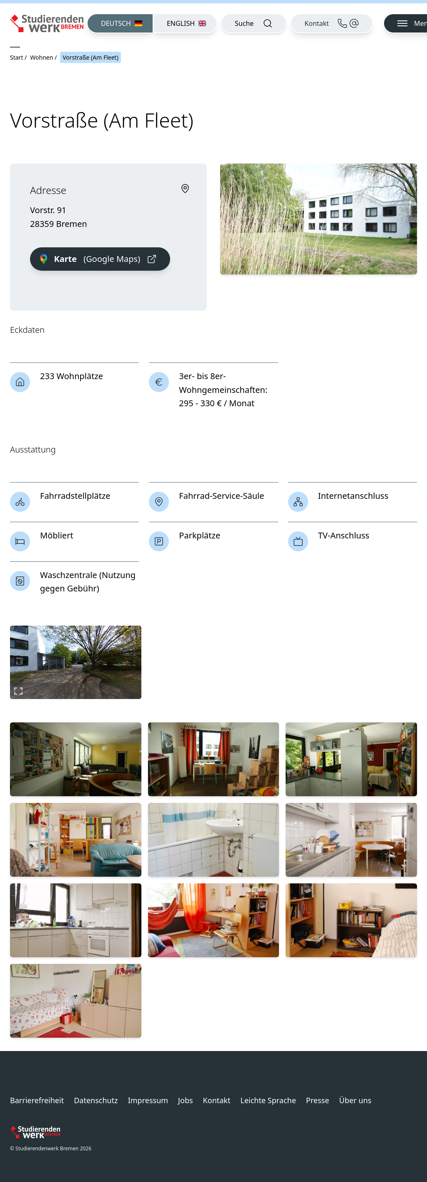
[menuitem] (120, 23)
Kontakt (217, 1100)
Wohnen (41, 57)
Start (16, 57)
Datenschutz (96, 1100)
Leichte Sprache (268, 1100)
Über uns (355, 1100)
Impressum (148, 1100)
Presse (317, 1100)
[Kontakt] (331, 23)
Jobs (185, 1100)
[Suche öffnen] (254, 23)
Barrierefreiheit (37, 1100)
